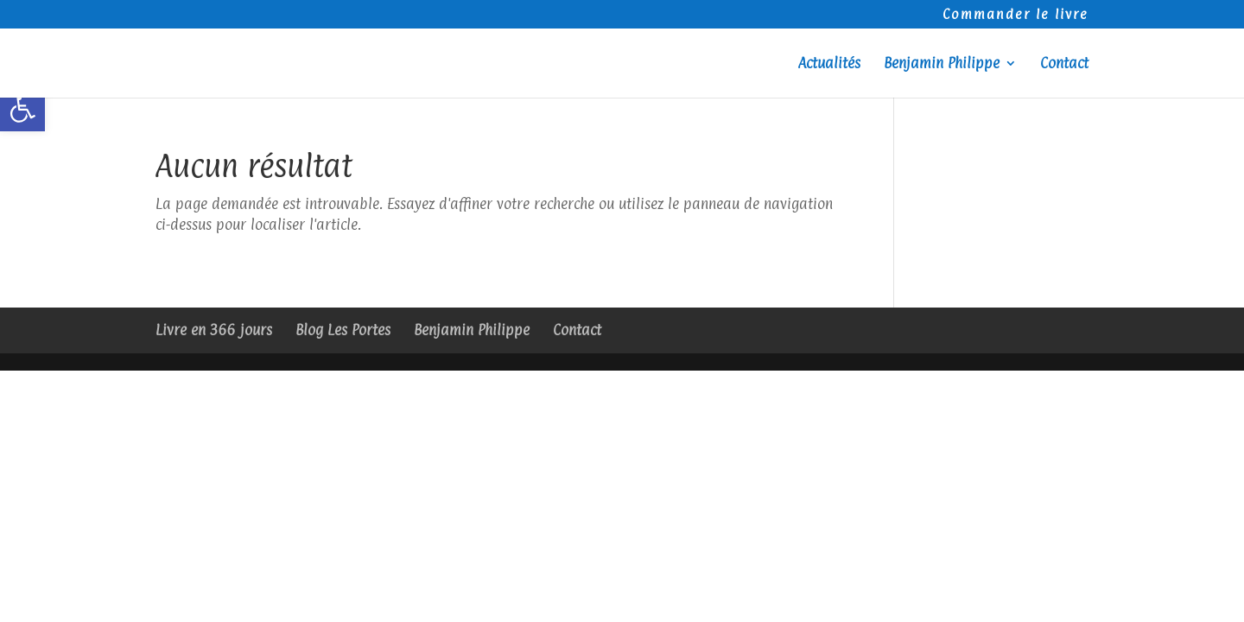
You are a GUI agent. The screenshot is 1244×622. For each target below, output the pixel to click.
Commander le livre (1015, 15)
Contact (1064, 64)
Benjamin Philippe (942, 64)
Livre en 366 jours (214, 330)
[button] (22, 108)
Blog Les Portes (342, 330)
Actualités (829, 64)
